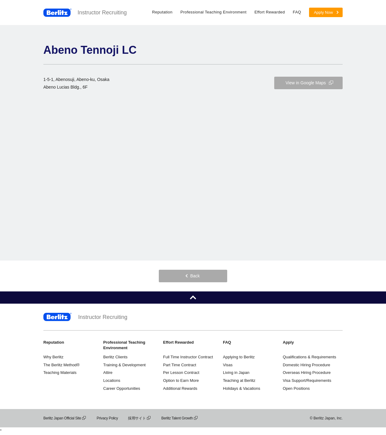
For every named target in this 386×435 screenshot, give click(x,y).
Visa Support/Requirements (307, 380)
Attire (107, 372)
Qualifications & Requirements (309, 357)
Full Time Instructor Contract (188, 357)
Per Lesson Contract (181, 372)
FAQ (297, 12)
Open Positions (296, 388)
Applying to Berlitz (239, 357)
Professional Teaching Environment (213, 12)
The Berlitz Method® (61, 365)
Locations (111, 380)
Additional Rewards (180, 388)
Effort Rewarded (269, 12)
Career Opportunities (121, 388)
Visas (228, 365)
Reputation (162, 12)
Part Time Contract (179, 365)
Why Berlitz (53, 357)
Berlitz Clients (115, 357)
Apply (288, 342)
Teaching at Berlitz (239, 380)
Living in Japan (236, 372)
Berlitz (57, 13)
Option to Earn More (181, 380)
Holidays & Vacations (241, 388)
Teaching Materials (59, 372)
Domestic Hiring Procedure (306, 365)
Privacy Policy (107, 418)
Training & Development (124, 365)
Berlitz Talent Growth (179, 418)
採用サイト (139, 418)
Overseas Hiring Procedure (307, 372)
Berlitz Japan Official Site (64, 418)
